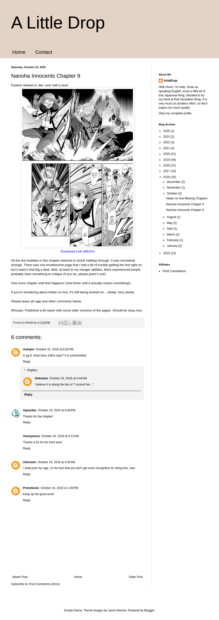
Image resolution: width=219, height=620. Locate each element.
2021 (167, 148)
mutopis (28, 349)
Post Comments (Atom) (44, 584)
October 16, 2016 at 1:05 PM (59, 488)
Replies (32, 370)
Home (18, 52)
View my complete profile (175, 113)
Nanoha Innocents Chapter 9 (185, 204)
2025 (167, 131)
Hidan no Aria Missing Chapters (186, 198)
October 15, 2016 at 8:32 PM (54, 349)
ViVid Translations (174, 271)
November (174, 187)
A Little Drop (58, 22)
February (173, 240)
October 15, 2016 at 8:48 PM (56, 410)
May (170, 223)
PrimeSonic (31, 488)
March (171, 234)
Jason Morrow (117, 610)
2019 (167, 160)
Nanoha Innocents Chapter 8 (185, 210)
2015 (167, 253)
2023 (167, 136)
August (172, 217)
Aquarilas (29, 410)
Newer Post (20, 577)
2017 (167, 171)
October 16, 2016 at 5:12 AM (60, 436)
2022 (167, 142)
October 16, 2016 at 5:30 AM (56, 462)
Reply (27, 361)
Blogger (149, 610)
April (170, 228)
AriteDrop (170, 80)
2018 (167, 165)
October (172, 193)
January (172, 246)
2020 (167, 154)
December (174, 182)
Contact (43, 52)
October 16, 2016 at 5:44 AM (68, 378)
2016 (167, 177)
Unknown (41, 378)
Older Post (136, 577)
